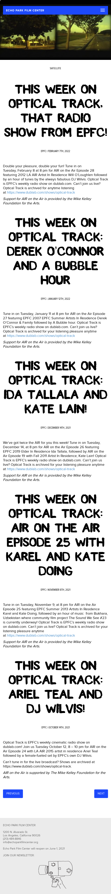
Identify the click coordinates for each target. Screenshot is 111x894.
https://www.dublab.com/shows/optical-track (41, 192)
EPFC (43, 151)
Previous (13, 793)
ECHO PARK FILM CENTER (25, 10)
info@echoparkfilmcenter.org (20, 842)
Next (101, 793)
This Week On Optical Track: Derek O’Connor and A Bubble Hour (55, 251)
